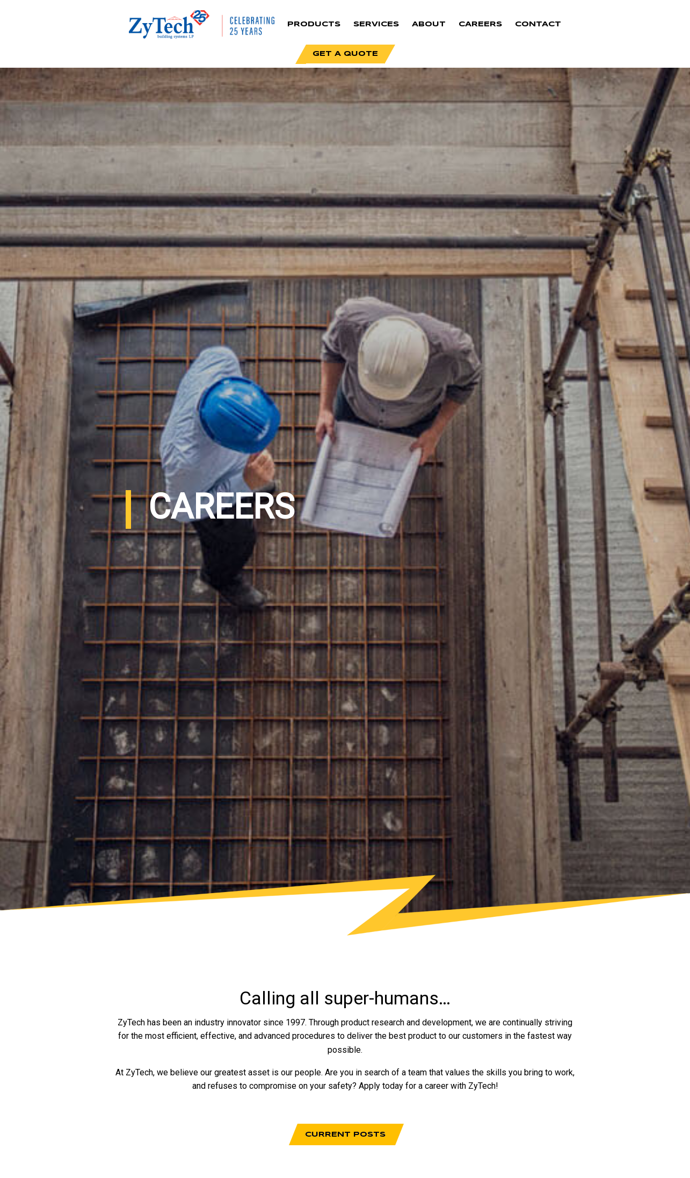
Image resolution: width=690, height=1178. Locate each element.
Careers (480, 24)
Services (376, 24)
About (429, 24)
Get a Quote (345, 54)
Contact (538, 24)
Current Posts (345, 1134)
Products (313, 24)
